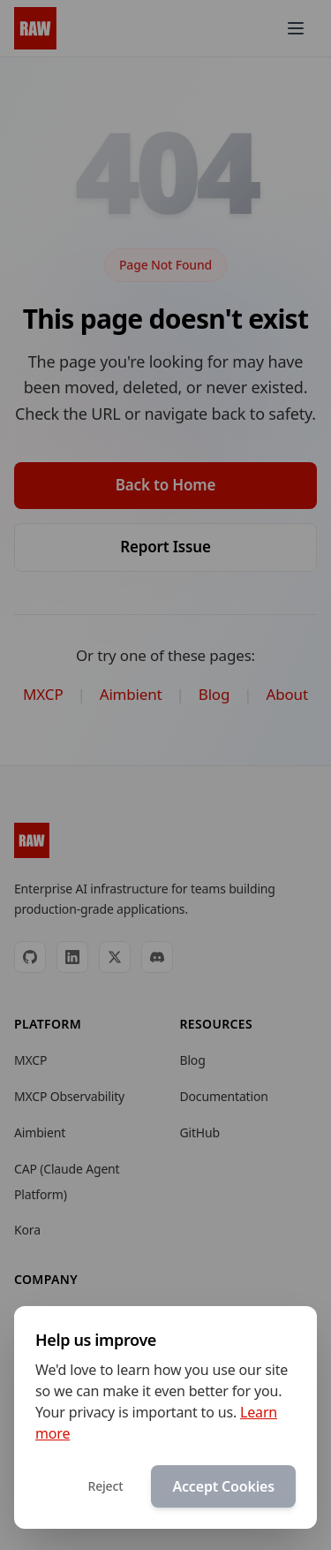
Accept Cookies (223, 1487)
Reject (105, 1486)
